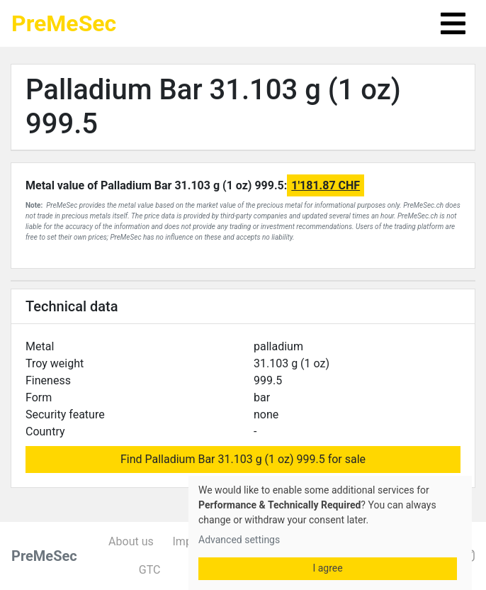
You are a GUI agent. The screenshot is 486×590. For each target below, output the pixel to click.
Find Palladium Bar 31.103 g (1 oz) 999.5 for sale (243, 459)
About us (131, 541)
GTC (150, 570)
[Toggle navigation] (453, 23)
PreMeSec (63, 23)
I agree (327, 568)
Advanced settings (239, 539)
